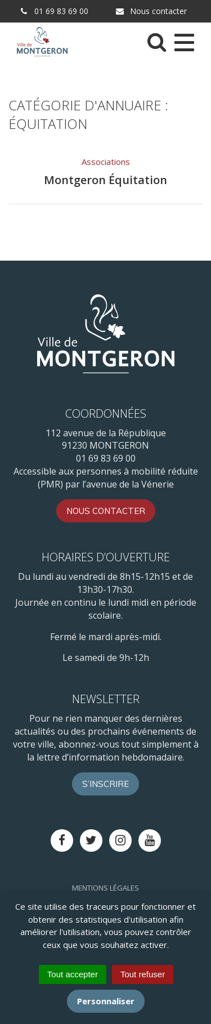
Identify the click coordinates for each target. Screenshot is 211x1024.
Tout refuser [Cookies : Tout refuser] (142, 974)
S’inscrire (105, 784)
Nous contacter (151, 11)
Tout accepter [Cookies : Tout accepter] (72, 974)
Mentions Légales (105, 888)
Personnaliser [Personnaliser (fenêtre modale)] (105, 1001)
